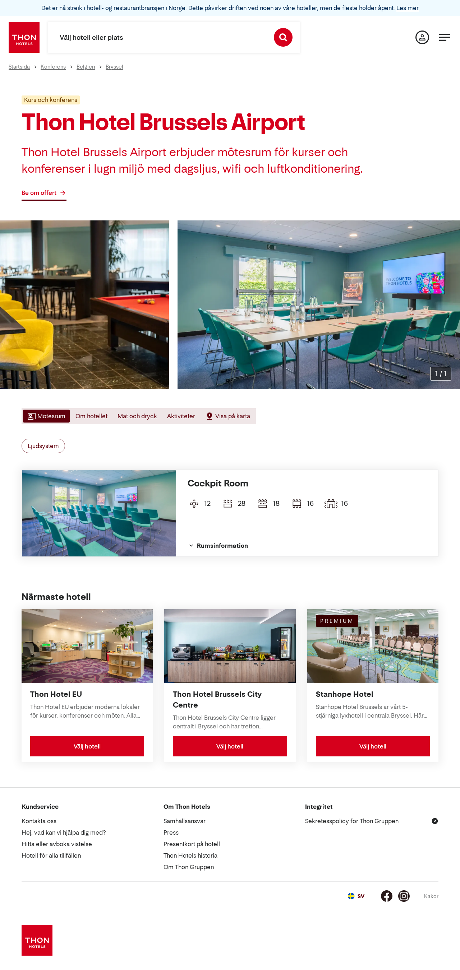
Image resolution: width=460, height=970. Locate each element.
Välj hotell (87, 746)
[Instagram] (404, 896)
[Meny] (444, 37)
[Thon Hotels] (24, 37)
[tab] (46, 416)
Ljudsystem (43, 445)
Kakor (431, 896)
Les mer (407, 7)
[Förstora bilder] (440, 374)
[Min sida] (422, 37)
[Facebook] (386, 896)
